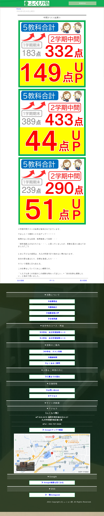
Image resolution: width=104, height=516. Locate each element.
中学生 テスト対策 (53, 353)
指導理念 (53, 301)
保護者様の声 (53, 314)
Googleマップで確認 (53, 433)
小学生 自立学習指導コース (53, 339)
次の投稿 (20, 280)
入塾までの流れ (53, 379)
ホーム (52, 280)
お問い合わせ (53, 393)
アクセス (53, 399)
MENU (82, 3)
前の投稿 (83, 280)
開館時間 (53, 359)
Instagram (53, 499)
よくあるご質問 (53, 365)
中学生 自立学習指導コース (53, 333)
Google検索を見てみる (53, 486)
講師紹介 (53, 307)
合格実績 (53, 320)
